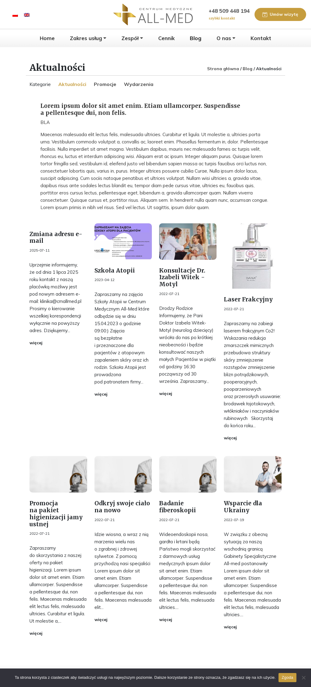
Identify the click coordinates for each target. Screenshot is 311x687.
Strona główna (223, 68)
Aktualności (72, 84)
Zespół (129, 38)
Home (47, 38)
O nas (224, 38)
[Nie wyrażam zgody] (303, 678)
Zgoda (287, 677)
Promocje (105, 84)
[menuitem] (15, 14)
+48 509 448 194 (229, 15)
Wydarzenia (138, 84)
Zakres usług (86, 38)
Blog (195, 38)
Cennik (166, 38)
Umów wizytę (280, 14)
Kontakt (261, 38)
